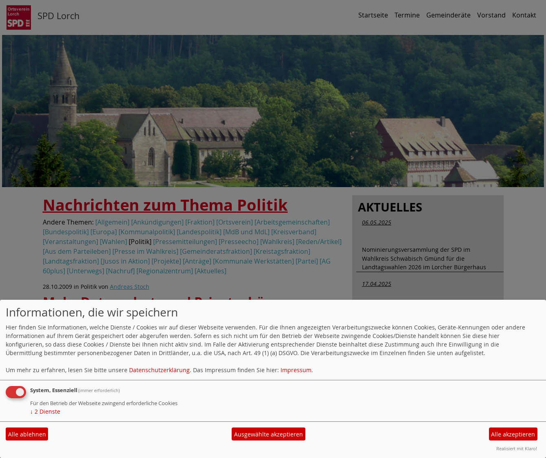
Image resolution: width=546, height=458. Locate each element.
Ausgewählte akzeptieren (268, 434)
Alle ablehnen (27, 434)
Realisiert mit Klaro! (516, 448)
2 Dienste (45, 411)
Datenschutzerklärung (159, 370)
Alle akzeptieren (513, 434)
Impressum (296, 370)
